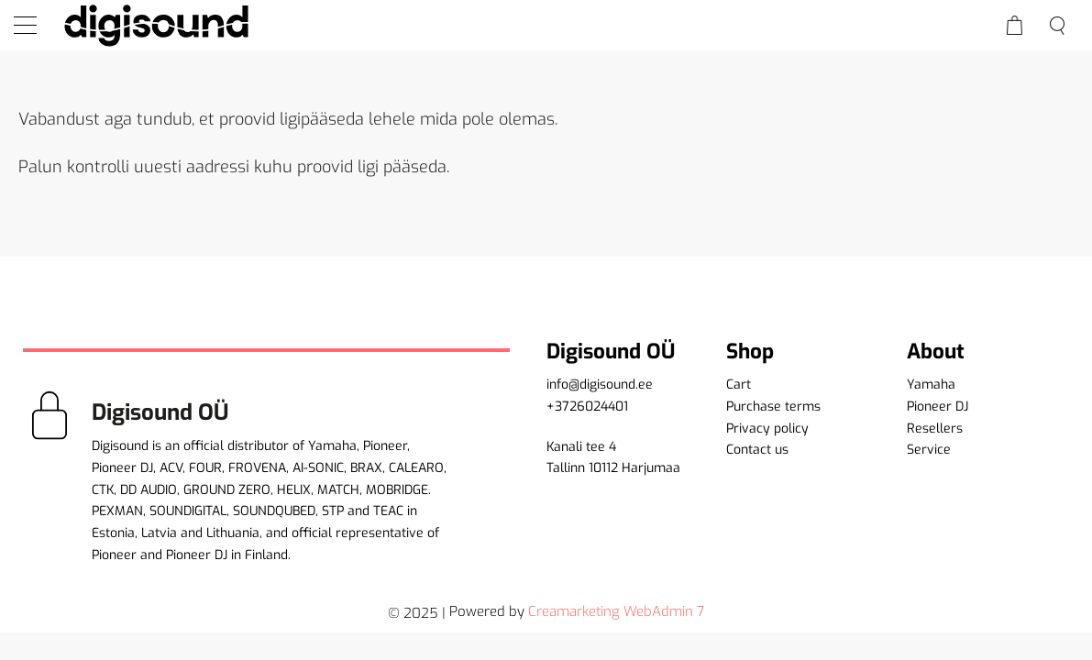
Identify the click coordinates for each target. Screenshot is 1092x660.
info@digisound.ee (599, 384)
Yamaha (931, 384)
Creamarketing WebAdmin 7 (616, 611)
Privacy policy (767, 428)
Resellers (935, 428)
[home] (156, 25)
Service (929, 449)
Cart (738, 384)
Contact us (757, 449)
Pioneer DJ (937, 406)
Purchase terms (773, 406)
